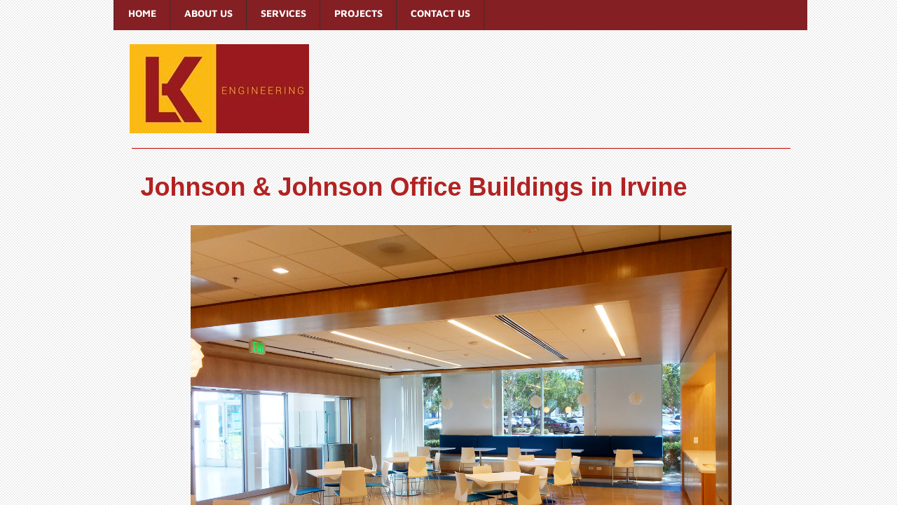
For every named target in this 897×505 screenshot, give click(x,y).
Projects (358, 13)
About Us (208, 13)
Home (142, 13)
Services (283, 13)
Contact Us (440, 13)
